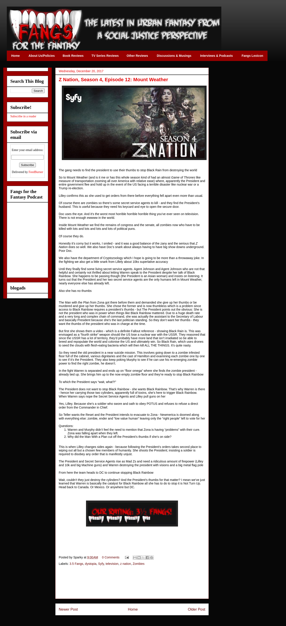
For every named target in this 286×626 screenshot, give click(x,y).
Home (133, 609)
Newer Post (68, 609)
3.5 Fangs (76, 563)
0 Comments (110, 557)
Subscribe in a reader (23, 116)
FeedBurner (36, 172)
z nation (125, 563)
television (112, 563)
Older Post (196, 609)
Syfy (101, 563)
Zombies (139, 563)
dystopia (90, 563)
